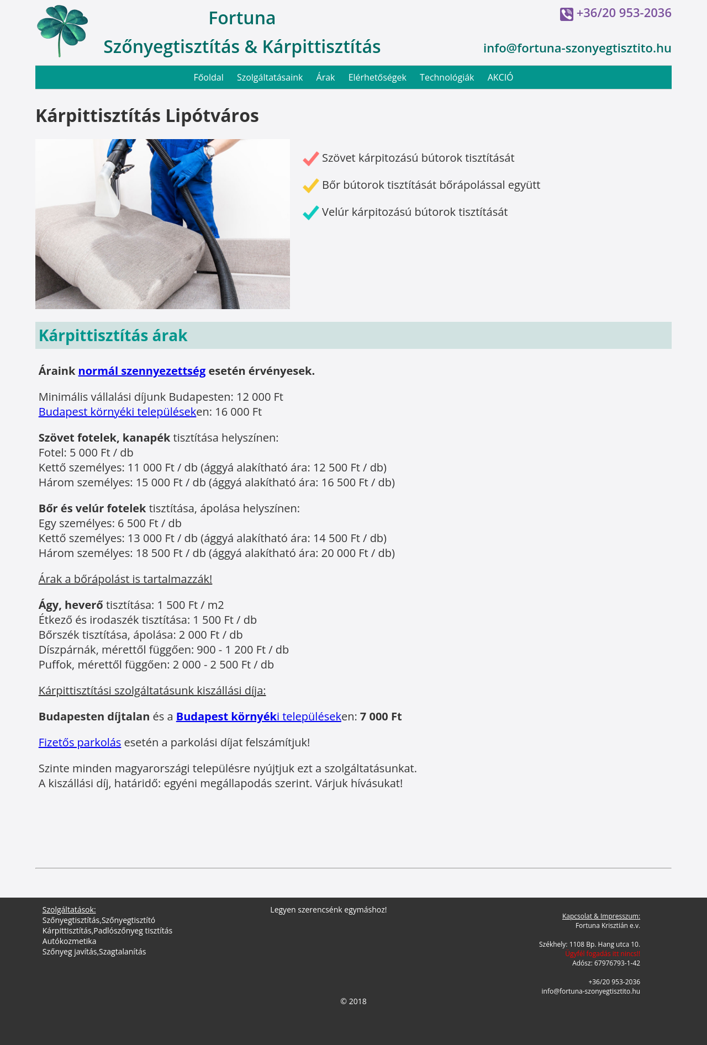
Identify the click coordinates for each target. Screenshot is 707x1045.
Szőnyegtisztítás (71, 920)
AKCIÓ (501, 77)
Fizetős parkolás (80, 742)
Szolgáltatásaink (270, 77)
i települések (258, 716)
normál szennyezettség (142, 370)
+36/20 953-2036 (624, 12)
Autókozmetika (70, 941)
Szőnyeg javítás (70, 951)
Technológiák (447, 77)
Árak (325, 77)
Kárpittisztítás (67, 930)
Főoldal (208, 77)
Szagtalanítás (122, 951)
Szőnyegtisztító (128, 920)
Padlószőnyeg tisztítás (132, 930)
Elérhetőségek (378, 77)
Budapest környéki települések (118, 411)
